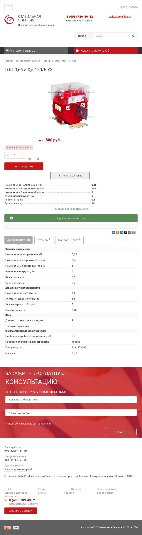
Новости (69, 492)
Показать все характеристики (71, 209)
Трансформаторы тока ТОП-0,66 (59, 61)
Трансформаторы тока (28, 61)
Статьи (42, 492)
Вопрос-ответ (105, 492)
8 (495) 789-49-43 (79, 16)
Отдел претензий (107, 489)
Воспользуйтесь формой (18, 469)
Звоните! (88, 20)
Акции (41, 489)
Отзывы (43, 240)
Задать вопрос (129, 6)
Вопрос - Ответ (69, 240)
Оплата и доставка (16, 492)
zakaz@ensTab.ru (120, 16)
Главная (8, 61)
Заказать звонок (20, 510)
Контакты (10, 496)
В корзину (24, 166)
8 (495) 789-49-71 (22, 500)
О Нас (7, 489)
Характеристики (18, 240)
